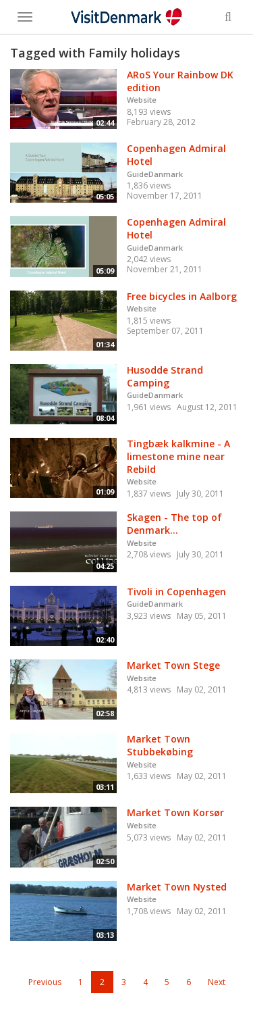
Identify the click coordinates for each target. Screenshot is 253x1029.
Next (216, 982)
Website (142, 100)
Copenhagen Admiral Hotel (176, 155)
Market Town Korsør (175, 812)
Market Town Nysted (177, 886)
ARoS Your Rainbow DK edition (180, 81)
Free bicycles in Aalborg (182, 296)
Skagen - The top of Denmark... (174, 523)
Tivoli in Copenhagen (176, 591)
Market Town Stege (173, 665)
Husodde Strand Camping (165, 376)
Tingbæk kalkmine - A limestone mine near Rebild (178, 456)
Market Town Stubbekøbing (160, 745)
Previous (44, 982)
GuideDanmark (155, 174)
